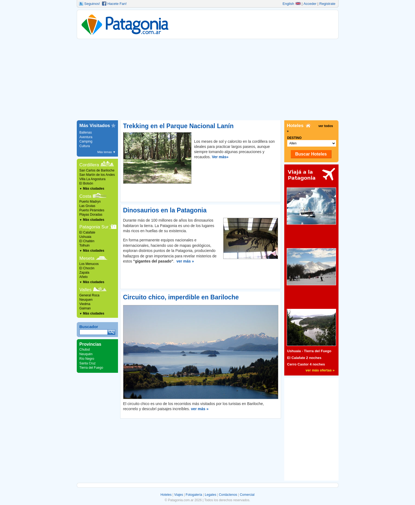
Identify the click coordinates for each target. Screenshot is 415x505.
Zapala (84, 272)
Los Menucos (89, 264)
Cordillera (89, 164)
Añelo (83, 277)
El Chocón (86, 268)
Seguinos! (92, 4)
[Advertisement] (208, 80)
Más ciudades (91, 188)
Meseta (87, 258)
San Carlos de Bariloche (96, 170)
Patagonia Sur (94, 226)
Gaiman (85, 308)
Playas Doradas (91, 214)
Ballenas (85, 132)
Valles (85, 289)
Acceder (310, 4)
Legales (210, 495)
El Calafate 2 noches (304, 358)
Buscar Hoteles (311, 154)
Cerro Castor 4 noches (306, 364)
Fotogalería (194, 495)
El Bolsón (86, 183)
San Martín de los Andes (97, 175)
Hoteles (166, 495)
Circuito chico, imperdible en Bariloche (181, 297)
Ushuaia (85, 237)
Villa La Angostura (92, 179)
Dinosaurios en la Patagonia (165, 210)
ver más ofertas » (320, 370)
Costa (85, 196)
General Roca (89, 295)
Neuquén (86, 354)
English (292, 4)
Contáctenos (228, 495)
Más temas (106, 152)
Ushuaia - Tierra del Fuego (309, 351)
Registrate (327, 4)
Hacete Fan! (117, 4)
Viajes (178, 495)
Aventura (85, 137)
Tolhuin (84, 245)
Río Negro (86, 359)
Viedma (84, 304)
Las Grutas (87, 206)
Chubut (84, 349)
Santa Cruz (87, 363)
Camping (85, 141)
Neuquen (86, 300)
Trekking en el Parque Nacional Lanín (178, 126)
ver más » (185, 261)
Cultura (84, 146)
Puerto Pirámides (91, 210)
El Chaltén (86, 241)
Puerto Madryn (90, 201)
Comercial (247, 495)
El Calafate (87, 232)
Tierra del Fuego (91, 368)
